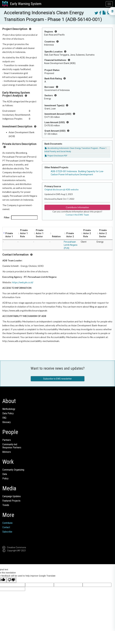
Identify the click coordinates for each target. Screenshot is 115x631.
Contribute (7, 522)
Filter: (21, 217)
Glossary (6, 422)
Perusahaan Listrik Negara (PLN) (70, 245)
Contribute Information (77, 207)
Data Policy (8, 413)
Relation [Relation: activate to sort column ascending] (56, 236)
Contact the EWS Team (77, 214)
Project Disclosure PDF (56, 156)
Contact (6, 527)
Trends (5, 505)
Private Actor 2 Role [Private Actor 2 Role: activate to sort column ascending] (87, 233)
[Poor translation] (11, 580)
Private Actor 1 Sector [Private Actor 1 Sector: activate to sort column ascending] (39, 233)
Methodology (8, 409)
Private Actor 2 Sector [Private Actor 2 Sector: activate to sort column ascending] (103, 233)
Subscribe (7, 531)
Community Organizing (13, 469)
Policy (5, 478)
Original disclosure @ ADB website (61, 189)
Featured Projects (11, 500)
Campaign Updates (11, 496)
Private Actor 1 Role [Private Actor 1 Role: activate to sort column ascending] (24, 233)
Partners (6, 440)
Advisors (6, 451)
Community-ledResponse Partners (11, 446)
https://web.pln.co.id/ (22, 282)
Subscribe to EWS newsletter (57, 378)
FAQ (4, 417)
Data (4, 474)
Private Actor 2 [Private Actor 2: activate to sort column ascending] (70, 235)
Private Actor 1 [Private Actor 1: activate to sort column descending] (9, 235)
